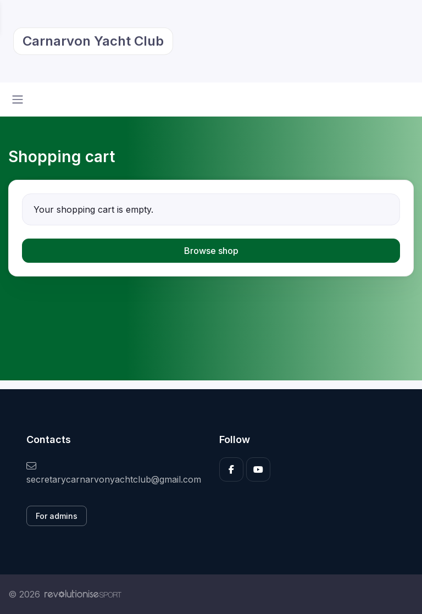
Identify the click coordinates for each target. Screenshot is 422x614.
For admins (56, 516)
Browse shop (211, 250)
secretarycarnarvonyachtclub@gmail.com (113, 473)
